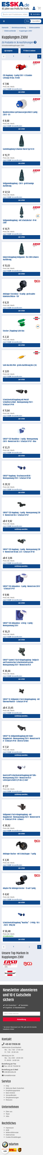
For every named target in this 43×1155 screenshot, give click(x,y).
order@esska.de (9, 1072)
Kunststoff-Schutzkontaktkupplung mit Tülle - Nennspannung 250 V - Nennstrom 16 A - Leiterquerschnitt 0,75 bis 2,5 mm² (20, 778)
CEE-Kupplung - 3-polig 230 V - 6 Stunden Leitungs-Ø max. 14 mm (17, 77)
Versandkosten (11, 1095)
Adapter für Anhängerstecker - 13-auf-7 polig (19, 888)
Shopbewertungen (12, 1097)
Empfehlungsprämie (13, 1090)
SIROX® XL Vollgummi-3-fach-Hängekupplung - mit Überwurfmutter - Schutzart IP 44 (21, 700)
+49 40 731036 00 (11, 1044)
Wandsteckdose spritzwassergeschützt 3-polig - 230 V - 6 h (20, 113)
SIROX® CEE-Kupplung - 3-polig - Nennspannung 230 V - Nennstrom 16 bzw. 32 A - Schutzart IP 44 (21, 551)
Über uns (9, 1111)
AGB (7, 1130)
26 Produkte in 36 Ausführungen (19, 42)
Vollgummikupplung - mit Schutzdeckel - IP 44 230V (19, 222)
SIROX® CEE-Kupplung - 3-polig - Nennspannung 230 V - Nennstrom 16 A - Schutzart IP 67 (21, 514)
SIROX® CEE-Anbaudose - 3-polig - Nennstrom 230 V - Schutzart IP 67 (21, 587)
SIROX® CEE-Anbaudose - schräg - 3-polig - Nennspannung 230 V (18, 624)
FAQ (7, 1086)
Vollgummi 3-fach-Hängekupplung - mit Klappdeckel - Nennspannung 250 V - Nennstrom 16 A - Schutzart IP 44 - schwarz (21, 817)
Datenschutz (10, 1135)
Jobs (7, 1116)
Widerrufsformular (12, 1132)
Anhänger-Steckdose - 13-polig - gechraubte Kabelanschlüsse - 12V (19, 295)
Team (8, 1114)
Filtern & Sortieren (29, 51)
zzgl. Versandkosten (12, 89)
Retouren (9, 1100)
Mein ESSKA (10, 1093)
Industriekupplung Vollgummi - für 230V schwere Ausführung (21, 258)
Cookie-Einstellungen (13, 1137)
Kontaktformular (8, 1075)
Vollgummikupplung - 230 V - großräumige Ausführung (18, 185)
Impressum (10, 1128)
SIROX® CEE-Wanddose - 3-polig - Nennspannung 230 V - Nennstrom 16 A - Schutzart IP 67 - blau (20, 440)
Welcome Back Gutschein (15, 1088)
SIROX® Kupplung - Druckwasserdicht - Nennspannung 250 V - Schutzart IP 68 (17, 477)
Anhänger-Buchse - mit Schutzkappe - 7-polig (19, 854)
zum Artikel (21, 92)
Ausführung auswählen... (21, 529)
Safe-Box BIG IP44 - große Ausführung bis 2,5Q (20, 365)
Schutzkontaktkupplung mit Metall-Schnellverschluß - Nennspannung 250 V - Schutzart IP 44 (18, 402)
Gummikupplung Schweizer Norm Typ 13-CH (18, 149)
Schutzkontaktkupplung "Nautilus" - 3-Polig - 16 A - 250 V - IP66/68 (21, 924)
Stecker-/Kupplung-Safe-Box (13, 331)
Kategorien (8, 51)
